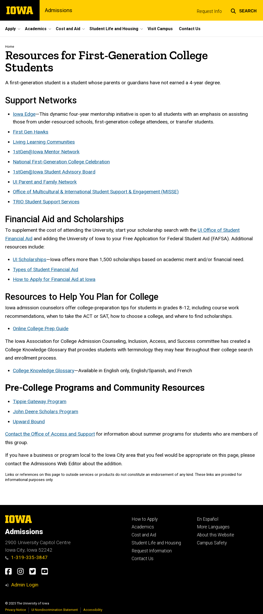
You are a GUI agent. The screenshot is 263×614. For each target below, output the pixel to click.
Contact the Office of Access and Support (50, 434)
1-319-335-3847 (26, 557)
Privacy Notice (15, 610)
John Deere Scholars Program (45, 412)
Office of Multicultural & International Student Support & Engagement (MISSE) (96, 192)
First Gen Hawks (30, 132)
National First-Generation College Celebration (61, 162)
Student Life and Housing (156, 542)
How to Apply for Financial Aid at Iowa (54, 280)
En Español (207, 519)
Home (9, 46)
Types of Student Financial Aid (45, 269)
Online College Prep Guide (40, 329)
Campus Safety (212, 542)
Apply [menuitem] (10, 28)
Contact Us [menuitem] (190, 28)
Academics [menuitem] (36, 28)
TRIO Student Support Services (46, 202)
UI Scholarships (29, 259)
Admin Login (24, 585)
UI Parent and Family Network (45, 182)
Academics (143, 526)
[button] (243, 10)
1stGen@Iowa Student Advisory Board (54, 172)
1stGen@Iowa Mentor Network (46, 152)
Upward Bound (29, 422)
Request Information (152, 550)
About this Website (215, 534)
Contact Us (142, 558)
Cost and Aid (144, 534)
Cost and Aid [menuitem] (68, 28)
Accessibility (92, 610)
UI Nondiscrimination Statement (54, 610)
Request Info (209, 11)
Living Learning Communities (44, 142)
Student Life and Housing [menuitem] (113, 28)
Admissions (58, 10)
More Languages (213, 526)
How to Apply (145, 519)
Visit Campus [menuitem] (160, 28)
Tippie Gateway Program (39, 402)
